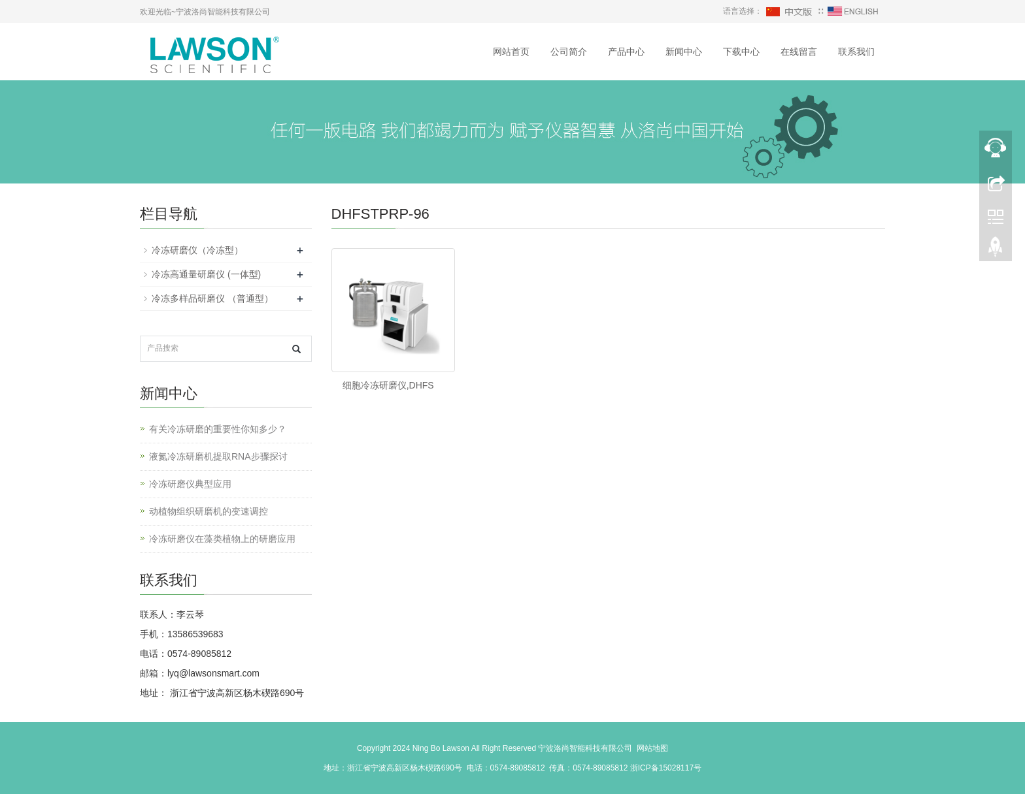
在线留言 (799, 51)
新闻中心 (683, 51)
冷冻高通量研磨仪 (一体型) (206, 274)
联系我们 (856, 51)
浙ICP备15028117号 (665, 767)
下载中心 (741, 51)
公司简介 (568, 51)
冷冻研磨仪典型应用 (190, 484)
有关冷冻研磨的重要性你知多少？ (217, 429)
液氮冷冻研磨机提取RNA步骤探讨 (218, 456)
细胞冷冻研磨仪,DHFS (388, 385)
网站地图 (652, 748)
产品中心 (626, 51)
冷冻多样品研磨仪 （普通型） (212, 298)
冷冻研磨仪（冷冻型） (197, 250)
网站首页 (511, 51)
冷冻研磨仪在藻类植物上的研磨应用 (222, 538)
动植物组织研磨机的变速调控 (208, 511)
